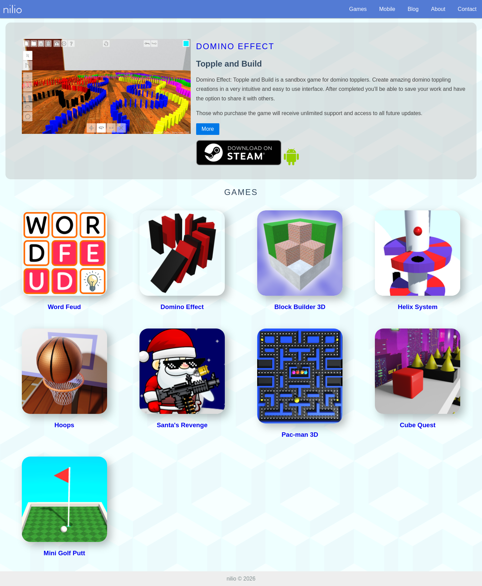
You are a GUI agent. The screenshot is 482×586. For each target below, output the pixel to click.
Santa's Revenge (182, 425)
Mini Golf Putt (64, 553)
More (208, 129)
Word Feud (64, 306)
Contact (467, 9)
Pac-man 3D (300, 434)
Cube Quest (418, 425)
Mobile (387, 9)
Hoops (64, 425)
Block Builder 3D (299, 306)
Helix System (417, 306)
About (438, 9)
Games (358, 9)
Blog (413, 9)
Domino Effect (235, 46)
